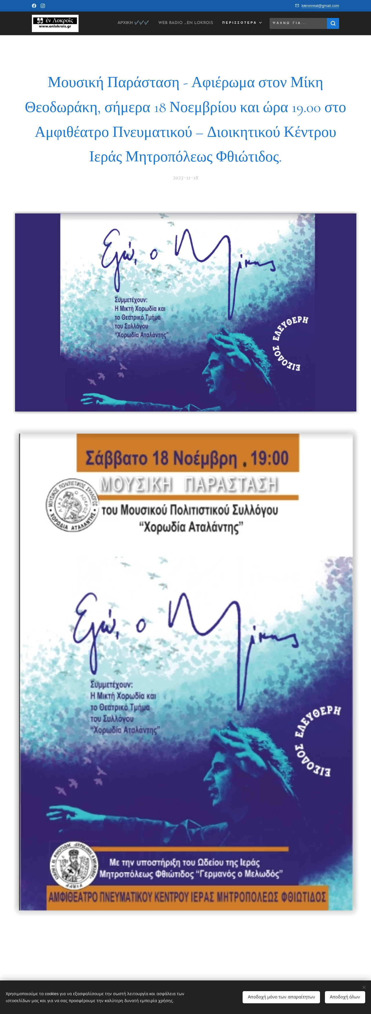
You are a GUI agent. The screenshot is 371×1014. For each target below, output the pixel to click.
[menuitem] (120, 23)
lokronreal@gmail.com (320, 5)
